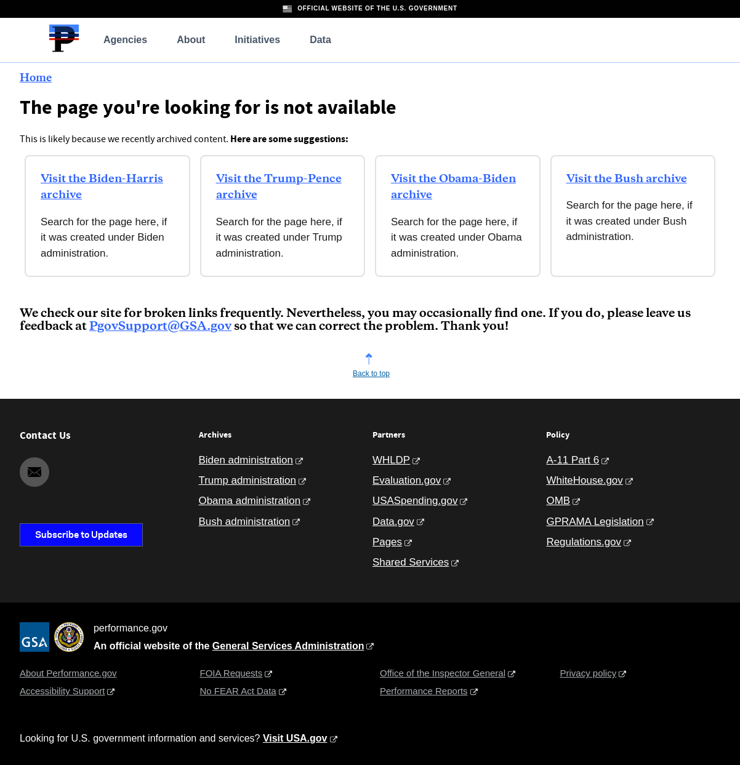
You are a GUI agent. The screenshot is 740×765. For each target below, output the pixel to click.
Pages (387, 542)
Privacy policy (588, 673)
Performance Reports (424, 691)
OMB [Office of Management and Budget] (558, 501)
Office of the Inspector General (442, 673)
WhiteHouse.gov (584, 480)
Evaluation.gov (406, 480)
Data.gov (393, 521)
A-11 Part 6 (572, 460)
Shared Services (410, 562)
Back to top (371, 373)
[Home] (64, 50)
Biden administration (246, 460)
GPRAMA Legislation (594, 521)
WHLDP (391, 460)
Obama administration (250, 501)
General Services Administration (288, 646)
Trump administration (247, 480)
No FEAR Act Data (238, 691)
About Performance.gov (68, 673)
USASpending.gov (414, 501)
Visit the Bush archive (626, 179)
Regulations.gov (583, 542)
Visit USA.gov (295, 738)
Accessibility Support (62, 691)
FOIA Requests (231, 673)
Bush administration (245, 521)
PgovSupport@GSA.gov (160, 326)
